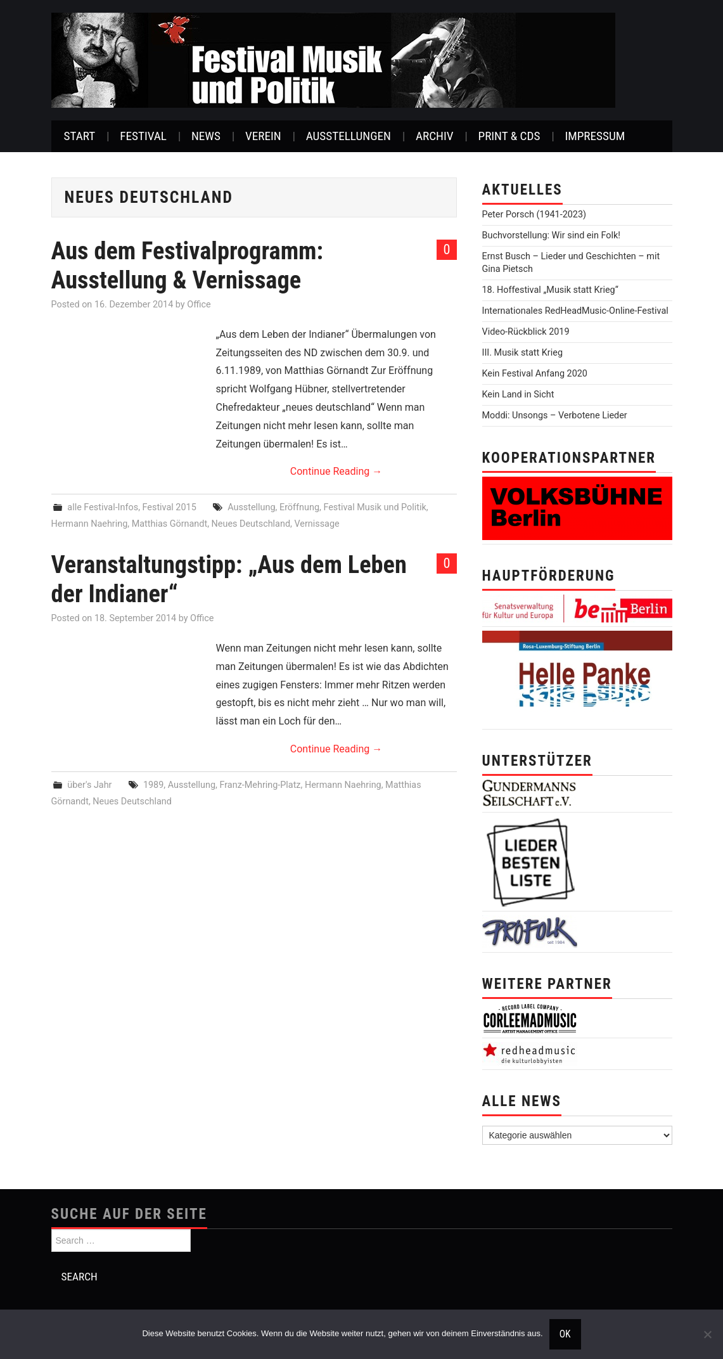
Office (198, 304)
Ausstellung (251, 507)
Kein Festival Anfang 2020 (534, 373)
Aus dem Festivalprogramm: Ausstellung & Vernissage (187, 265)
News (206, 136)
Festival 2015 (169, 507)
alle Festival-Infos (102, 507)
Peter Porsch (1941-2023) (534, 214)
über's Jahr (89, 785)
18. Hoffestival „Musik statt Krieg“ (550, 290)
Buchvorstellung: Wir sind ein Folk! (551, 235)
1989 (153, 785)
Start (80, 136)
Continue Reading (336, 471)
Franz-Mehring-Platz (260, 785)
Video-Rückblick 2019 (526, 331)
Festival (143, 136)
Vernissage (316, 523)
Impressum (595, 136)
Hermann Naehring (89, 523)
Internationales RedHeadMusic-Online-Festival (575, 311)
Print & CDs (509, 136)
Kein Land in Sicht (518, 394)
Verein (263, 136)
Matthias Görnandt (170, 523)
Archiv (435, 136)
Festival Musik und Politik (374, 507)
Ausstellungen (348, 136)
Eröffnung (299, 507)
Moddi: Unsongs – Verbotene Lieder (554, 415)
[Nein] (707, 1334)
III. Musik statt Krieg (522, 352)
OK (565, 1334)
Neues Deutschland (251, 523)
